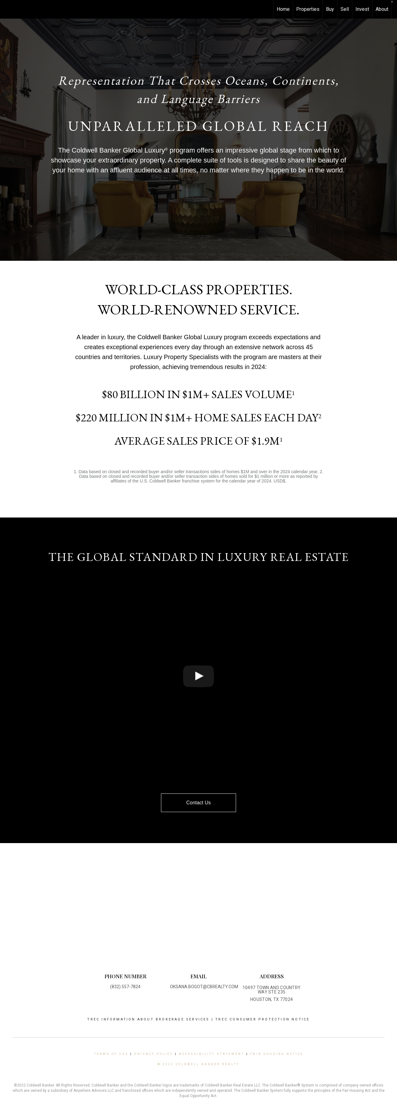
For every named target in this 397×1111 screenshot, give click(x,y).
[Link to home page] (8, 9)
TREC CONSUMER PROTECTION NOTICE (262, 1019)
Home (283, 9)
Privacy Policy (153, 1053)
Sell (345, 9)
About (382, 9)
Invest (362, 9)
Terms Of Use (111, 1053)
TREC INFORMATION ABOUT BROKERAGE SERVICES (149, 1019)
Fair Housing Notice (276, 1053)
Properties (307, 9)
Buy (330, 9)
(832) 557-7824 (125, 986)
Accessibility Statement (211, 1053)
